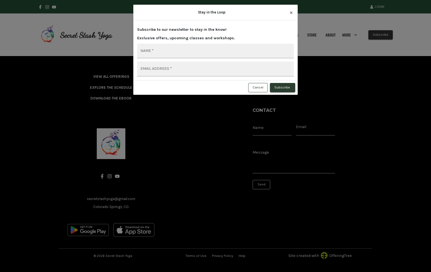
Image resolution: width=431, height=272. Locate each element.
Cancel (257, 87)
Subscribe (282, 87)
